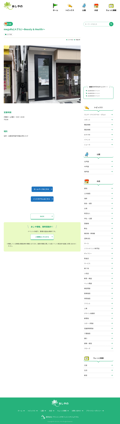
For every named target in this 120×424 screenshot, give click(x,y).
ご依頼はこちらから (42, 235)
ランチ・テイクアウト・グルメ (95, 113)
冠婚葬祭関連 (88, 326)
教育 (85, 373)
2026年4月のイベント (94, 88)
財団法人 (87, 211)
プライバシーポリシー (93, 409)
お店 (97, 9)
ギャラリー (88, 251)
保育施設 (87, 296)
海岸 (85, 196)
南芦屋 (86, 170)
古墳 (85, 206)
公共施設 (87, 191)
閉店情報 (87, 128)
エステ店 (69, 38)
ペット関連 (88, 281)
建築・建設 (88, 341)
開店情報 (87, 123)
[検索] (111, 22)
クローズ (87, 346)
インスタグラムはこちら (41, 197)
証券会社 (87, 236)
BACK (42, 215)
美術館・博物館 (89, 231)
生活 (85, 368)
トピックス (71, 9)
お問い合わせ (76, 409)
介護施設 (87, 331)
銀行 (85, 336)
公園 (85, 9)
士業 (85, 306)
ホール (86, 241)
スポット (87, 118)
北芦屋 (86, 159)
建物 (85, 186)
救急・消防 (88, 201)
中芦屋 (86, 165)
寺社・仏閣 (88, 216)
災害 (85, 363)
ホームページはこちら (41, 187)
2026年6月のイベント (94, 94)
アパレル (87, 301)
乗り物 (86, 266)
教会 (85, 226)
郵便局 (86, 316)
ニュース (87, 143)
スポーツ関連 (88, 321)
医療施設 (87, 291)
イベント (87, 138)
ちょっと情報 (111, 9)
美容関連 (87, 286)
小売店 (86, 271)
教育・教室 (88, 276)
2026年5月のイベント (94, 91)
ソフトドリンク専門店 (91, 246)
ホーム (57, 9)
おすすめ (87, 133)
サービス (87, 261)
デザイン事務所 (89, 311)
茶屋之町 (77, 38)
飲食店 (86, 256)
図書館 (86, 221)
